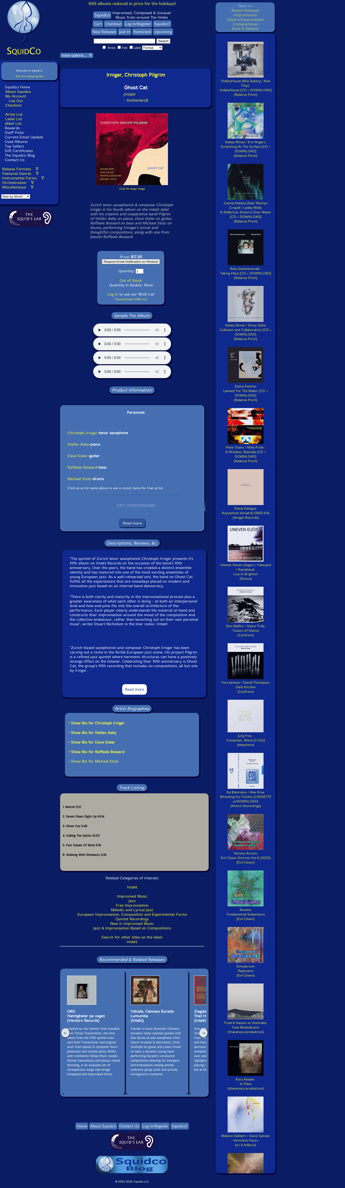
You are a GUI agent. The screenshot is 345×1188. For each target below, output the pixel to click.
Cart (98, 24)
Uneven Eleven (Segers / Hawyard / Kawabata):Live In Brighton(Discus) (245, 569)
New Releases (104, 31)
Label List (13, 119)
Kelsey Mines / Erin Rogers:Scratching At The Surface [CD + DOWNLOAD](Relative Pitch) (245, 147)
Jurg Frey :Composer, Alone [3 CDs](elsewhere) (245, 738)
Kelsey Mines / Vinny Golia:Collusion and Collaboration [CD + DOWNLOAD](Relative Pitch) (245, 330)
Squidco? (162, 24)
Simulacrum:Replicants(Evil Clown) (246, 969)
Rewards (12, 128)
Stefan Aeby (78, 444)
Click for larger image (132, 188)
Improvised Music (132, 896)
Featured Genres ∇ (20, 173)
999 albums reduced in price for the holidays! (132, 3)
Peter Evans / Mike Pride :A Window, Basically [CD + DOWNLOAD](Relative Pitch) (245, 452)
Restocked (142, 31)
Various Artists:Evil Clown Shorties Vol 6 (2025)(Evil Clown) (246, 855)
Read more (132, 523)
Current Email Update (23, 137)
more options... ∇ (77, 55)
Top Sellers (14, 146)
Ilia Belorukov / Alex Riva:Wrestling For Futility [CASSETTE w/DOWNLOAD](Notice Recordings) (245, 797)
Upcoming (163, 31)
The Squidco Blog (20, 155)
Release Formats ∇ (20, 169)
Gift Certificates (19, 150)
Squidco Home (17, 87)
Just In (124, 31)
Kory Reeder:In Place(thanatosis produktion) (246, 1082)
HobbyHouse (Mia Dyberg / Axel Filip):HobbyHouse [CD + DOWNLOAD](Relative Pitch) (246, 85)
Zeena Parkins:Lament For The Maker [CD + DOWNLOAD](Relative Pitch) (245, 391)
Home (82, 1126)
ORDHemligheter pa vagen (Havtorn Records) (86, 1016)
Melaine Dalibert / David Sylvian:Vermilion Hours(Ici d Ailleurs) (245, 1138)
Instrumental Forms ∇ (23, 178)
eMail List (13, 123)
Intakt (132, 887)
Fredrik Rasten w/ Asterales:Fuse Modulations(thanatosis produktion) (245, 1025)
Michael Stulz (79, 479)
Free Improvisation (132, 905)
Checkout (13, 105)
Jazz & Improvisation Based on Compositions (132, 928)
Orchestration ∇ (18, 182)
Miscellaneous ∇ (18, 187)
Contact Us (14, 160)
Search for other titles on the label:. (132, 939)
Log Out (16, 100)
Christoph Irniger (82, 433)
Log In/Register (138, 24)
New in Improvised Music (132, 923)
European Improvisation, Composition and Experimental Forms (132, 914)
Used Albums (16, 141)
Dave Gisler (78, 456)
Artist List (14, 114)
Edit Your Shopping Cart (29, 76)
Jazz (132, 900)
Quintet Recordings (132, 919)
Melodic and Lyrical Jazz (132, 910)
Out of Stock (131, 280)
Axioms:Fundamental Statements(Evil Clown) (246, 912)
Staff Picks (14, 132)
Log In (112, 294)
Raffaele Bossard (82, 467)
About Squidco (18, 91)
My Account (15, 96)
